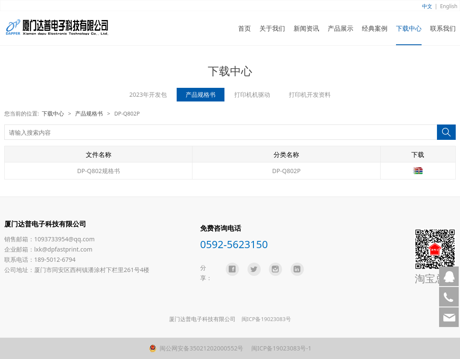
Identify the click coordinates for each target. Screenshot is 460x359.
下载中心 (409, 28)
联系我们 (443, 28)
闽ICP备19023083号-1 (280, 348)
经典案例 (374, 28)
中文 (427, 6)
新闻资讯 (306, 28)
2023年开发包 (148, 94)
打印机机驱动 (252, 94)
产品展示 (340, 28)
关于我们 (272, 28)
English (448, 6)
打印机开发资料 (310, 94)
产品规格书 (200, 94)
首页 (244, 28)
